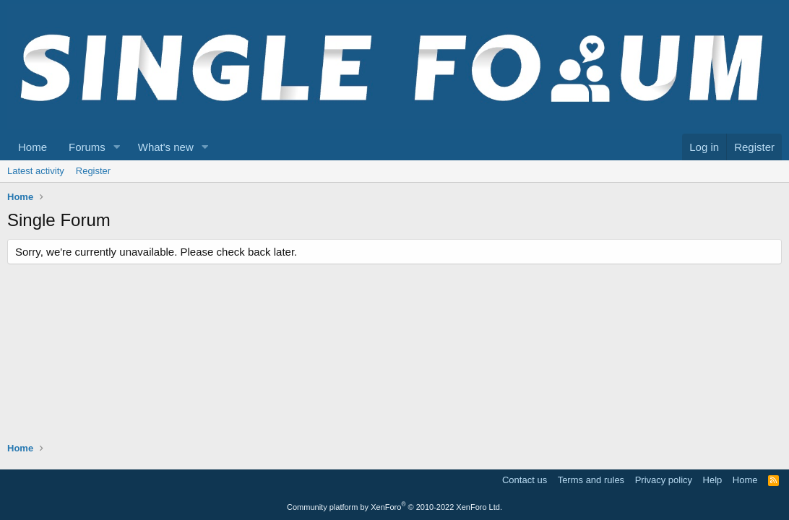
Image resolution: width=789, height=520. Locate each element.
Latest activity (35, 170)
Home (32, 147)
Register (93, 170)
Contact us (524, 479)
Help (713, 479)
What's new (166, 147)
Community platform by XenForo (394, 507)
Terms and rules (591, 479)
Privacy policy (663, 479)
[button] (117, 147)
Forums (87, 147)
